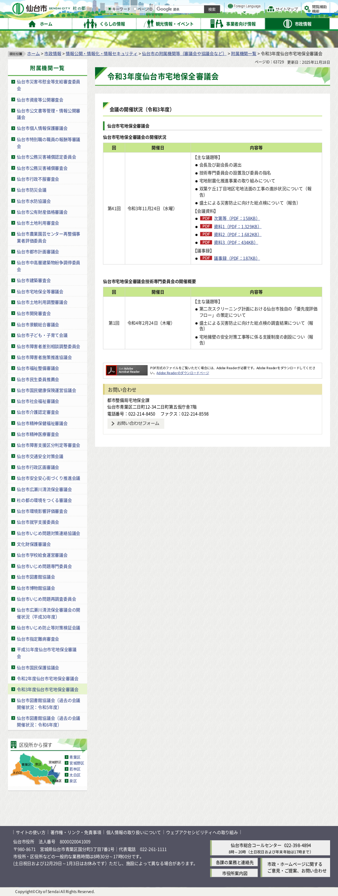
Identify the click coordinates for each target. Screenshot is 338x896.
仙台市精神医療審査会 (38, 434)
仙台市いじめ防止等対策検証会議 (48, 627)
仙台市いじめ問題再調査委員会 (46, 599)
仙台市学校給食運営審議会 (42, 554)
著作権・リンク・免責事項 (76, 832)
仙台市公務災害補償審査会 (42, 167)
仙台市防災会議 (32, 190)
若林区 (75, 769)
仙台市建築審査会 (34, 280)
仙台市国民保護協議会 (38, 667)
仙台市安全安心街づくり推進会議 (48, 478)
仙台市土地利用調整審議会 (42, 302)
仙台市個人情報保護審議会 (42, 128)
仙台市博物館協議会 (36, 587)
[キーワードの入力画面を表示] (178, 22)
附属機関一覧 (243, 53)
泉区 (73, 780)
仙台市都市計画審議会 (38, 251)
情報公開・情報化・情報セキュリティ (102, 53)
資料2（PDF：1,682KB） (237, 234)
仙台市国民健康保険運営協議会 (46, 390)
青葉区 (75, 757)
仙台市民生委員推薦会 (38, 379)
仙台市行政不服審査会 (38, 178)
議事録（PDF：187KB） (237, 258)
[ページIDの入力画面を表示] (203, 22)
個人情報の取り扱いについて (133, 832)
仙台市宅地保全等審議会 (40, 291)
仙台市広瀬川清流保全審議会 (44, 489)
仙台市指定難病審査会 (38, 638)
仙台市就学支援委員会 (38, 522)
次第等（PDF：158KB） (237, 218)
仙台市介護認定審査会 (38, 412)
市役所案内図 (235, 873)
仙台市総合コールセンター (256, 845)
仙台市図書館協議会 (36, 576)
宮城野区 (76, 763)
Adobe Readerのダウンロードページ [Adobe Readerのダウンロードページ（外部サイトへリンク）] (182, 372)
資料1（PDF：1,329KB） (237, 226)
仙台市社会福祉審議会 (38, 401)
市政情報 (52, 53)
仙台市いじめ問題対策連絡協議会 (48, 533)
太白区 (75, 774)
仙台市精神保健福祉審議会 (42, 423)
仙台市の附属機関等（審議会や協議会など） (184, 53)
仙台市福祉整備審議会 (38, 368)
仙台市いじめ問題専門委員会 (44, 566)
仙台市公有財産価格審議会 (42, 211)
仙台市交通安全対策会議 (40, 456)
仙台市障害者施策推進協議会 (44, 357)
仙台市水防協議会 (34, 200)
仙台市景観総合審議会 (38, 324)
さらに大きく (275, 14)
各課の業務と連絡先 (235, 862)
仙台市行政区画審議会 (38, 467)
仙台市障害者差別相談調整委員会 (48, 346)
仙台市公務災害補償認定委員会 (46, 157)
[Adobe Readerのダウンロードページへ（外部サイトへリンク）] (127, 367)
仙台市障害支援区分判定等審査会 (48, 445)
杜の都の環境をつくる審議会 (44, 500)
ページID (211, 23)
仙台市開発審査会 (34, 313)
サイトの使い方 (31, 832)
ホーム (33, 53)
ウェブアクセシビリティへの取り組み (202, 832)
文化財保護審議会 (34, 543)
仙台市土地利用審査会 (38, 223)
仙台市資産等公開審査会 (40, 99)
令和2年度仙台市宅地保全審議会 (47, 678)
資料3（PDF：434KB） (236, 242)
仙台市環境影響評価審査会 (42, 510)
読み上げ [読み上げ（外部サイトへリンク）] (217, 6)
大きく (254, 14)
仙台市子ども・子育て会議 (42, 335)
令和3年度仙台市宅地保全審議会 (47, 689)
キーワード (188, 23)
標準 (263, 7)
